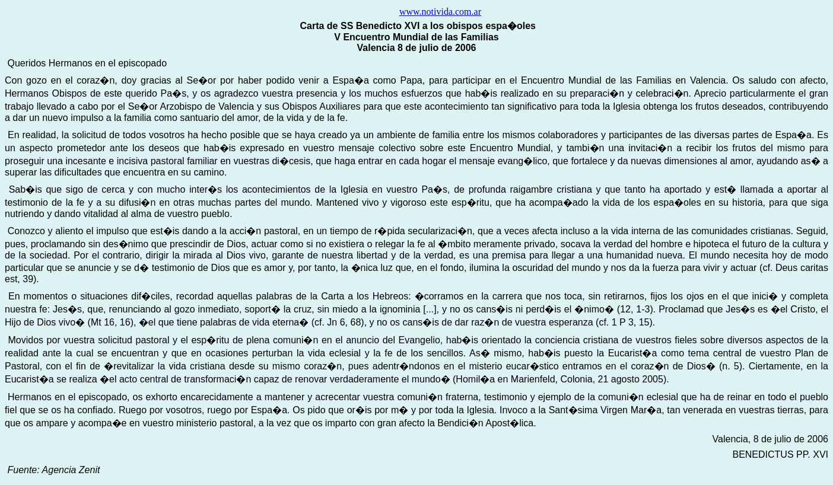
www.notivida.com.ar (440, 12)
